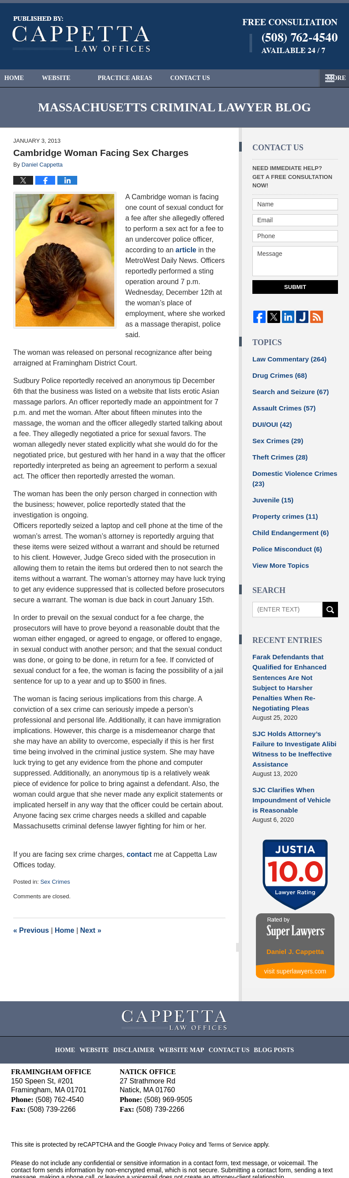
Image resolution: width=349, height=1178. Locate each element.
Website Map (182, 1008)
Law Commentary (286, 358)
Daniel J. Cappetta (295, 909)
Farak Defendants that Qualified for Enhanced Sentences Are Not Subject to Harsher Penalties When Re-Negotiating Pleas (291, 662)
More (329, 78)
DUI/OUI (270, 420)
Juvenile (271, 491)
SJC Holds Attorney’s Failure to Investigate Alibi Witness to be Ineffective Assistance (294, 715)
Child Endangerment (287, 522)
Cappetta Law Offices (92, 1159)
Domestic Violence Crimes (291, 471)
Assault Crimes (281, 404)
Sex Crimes (55, 881)
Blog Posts (264, 1008)
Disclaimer (141, 1008)
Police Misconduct (284, 537)
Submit (295, 287)
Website (74, 78)
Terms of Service (233, 1108)
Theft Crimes (277, 451)
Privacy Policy (177, 1108)
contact (139, 854)
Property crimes (282, 506)
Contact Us (218, 78)
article (186, 250)
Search (330, 597)
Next (90, 930)
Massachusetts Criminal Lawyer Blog (81, 34)
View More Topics (278, 553)
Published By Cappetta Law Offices (290, 36)
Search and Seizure (287, 389)
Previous (31, 930)
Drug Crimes (277, 373)
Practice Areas (143, 78)
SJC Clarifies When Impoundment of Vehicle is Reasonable (291, 758)
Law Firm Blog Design (296, 1159)
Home (23, 78)
